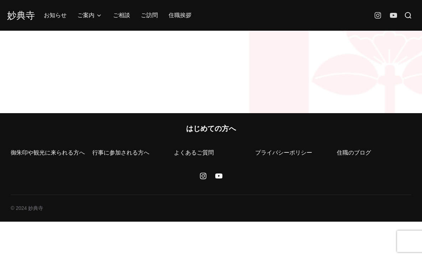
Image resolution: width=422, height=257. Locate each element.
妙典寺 (21, 15)
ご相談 (121, 15)
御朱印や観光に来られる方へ (48, 153)
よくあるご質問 (194, 153)
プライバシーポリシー (283, 153)
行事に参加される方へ (120, 153)
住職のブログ (354, 153)
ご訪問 (149, 15)
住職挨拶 (180, 15)
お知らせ (55, 15)
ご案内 (89, 15)
